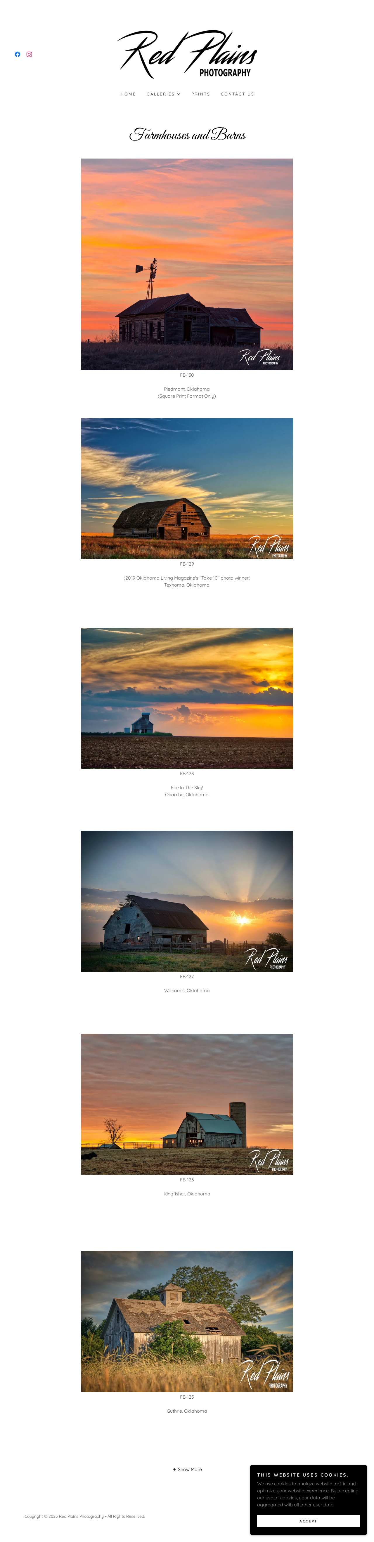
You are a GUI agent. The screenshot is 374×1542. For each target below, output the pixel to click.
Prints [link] (200, 94)
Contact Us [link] (237, 94)
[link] (17, 54)
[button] (163, 94)
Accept (308, 1533)
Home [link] (128, 94)
